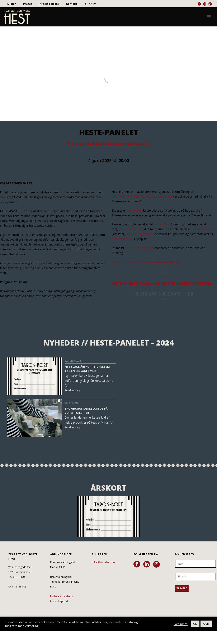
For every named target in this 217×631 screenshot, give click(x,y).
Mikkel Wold (162, 224)
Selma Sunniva (203, 229)
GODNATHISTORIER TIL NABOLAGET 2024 (141, 196)
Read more (72, 390)
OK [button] (195, 624)
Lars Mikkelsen (122, 239)
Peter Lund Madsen (140, 234)
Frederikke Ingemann (139, 248)
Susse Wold (134, 210)
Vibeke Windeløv (130, 229)
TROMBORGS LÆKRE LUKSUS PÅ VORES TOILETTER (86, 411)
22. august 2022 (73, 360)
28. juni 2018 (71, 402)
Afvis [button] (206, 624)
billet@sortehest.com (104, 562)
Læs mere (181, 624)
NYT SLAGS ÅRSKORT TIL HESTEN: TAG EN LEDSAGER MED (87, 369)
